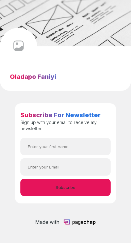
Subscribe (65, 187)
